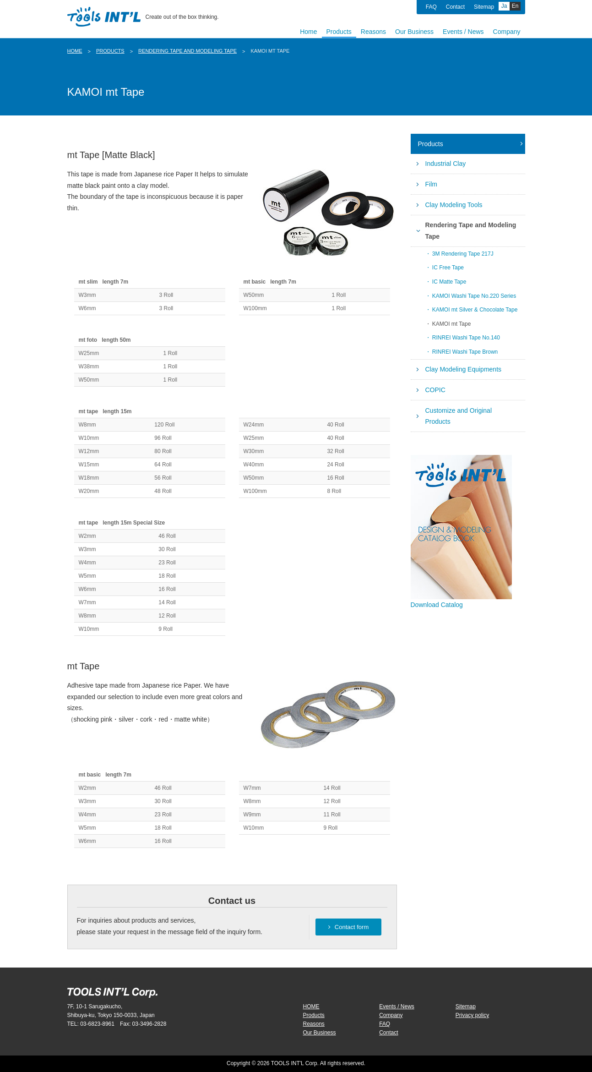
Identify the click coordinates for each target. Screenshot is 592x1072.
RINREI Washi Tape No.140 (466, 337)
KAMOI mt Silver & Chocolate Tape (475, 309)
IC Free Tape (448, 267)
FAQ (431, 7)
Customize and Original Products (458, 416)
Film (431, 184)
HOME (74, 51)
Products (110, 51)
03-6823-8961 (97, 1024)
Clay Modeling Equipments (463, 369)
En (515, 6)
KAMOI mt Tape (451, 324)
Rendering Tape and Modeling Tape (187, 51)
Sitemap (484, 7)
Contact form (348, 927)
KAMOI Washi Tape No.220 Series (474, 296)
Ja (504, 6)
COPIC (435, 390)
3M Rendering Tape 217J (463, 254)
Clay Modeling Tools (454, 204)
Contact (455, 7)
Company (390, 1015)
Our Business (319, 1032)
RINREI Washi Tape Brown (465, 352)
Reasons (314, 1024)
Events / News (396, 1006)
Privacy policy (472, 1015)
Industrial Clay (445, 163)
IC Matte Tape (449, 282)
